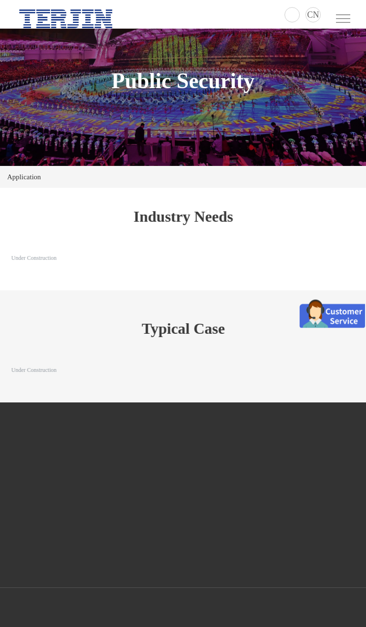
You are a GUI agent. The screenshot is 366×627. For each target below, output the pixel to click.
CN (313, 15)
